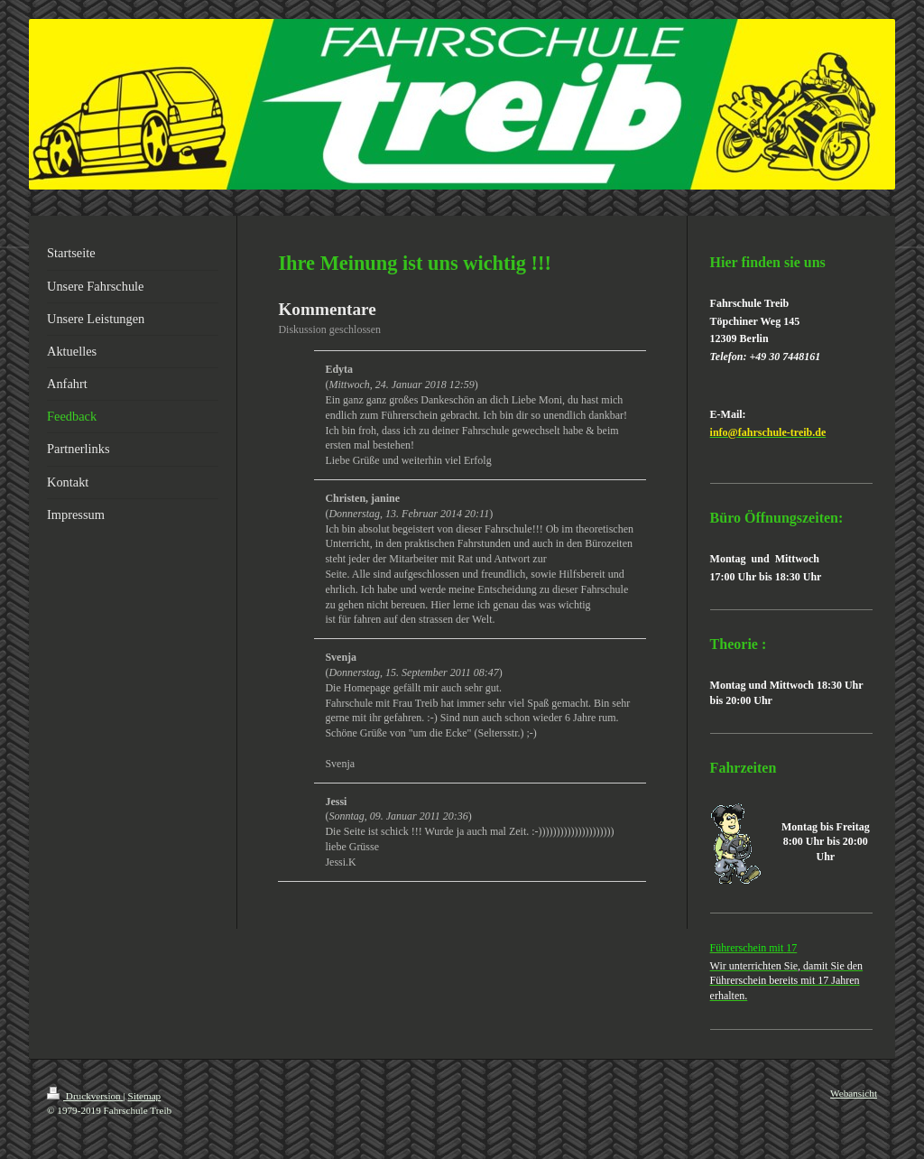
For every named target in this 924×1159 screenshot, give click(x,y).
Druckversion (85, 1095)
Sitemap (145, 1095)
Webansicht (853, 1093)
